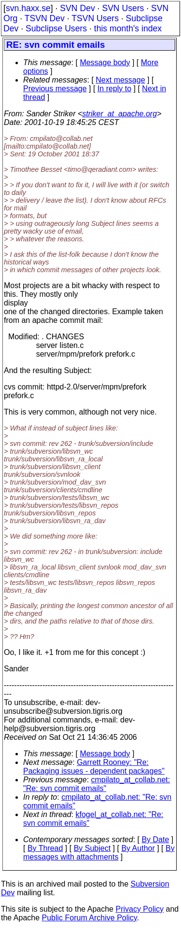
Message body (105, 62)
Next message (120, 80)
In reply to (114, 88)
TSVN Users (95, 18)
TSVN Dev (45, 18)
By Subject (92, 848)
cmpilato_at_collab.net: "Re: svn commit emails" (96, 784)
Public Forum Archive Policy (89, 918)
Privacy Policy (139, 909)
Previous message (55, 88)
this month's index (128, 28)
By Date (155, 839)
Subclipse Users (56, 28)
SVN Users (123, 8)
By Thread (45, 848)
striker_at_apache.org (119, 114)
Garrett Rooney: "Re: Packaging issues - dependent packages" (94, 766)
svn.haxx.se (28, 8)
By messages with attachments (99, 852)
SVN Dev (77, 8)
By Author (137, 848)
